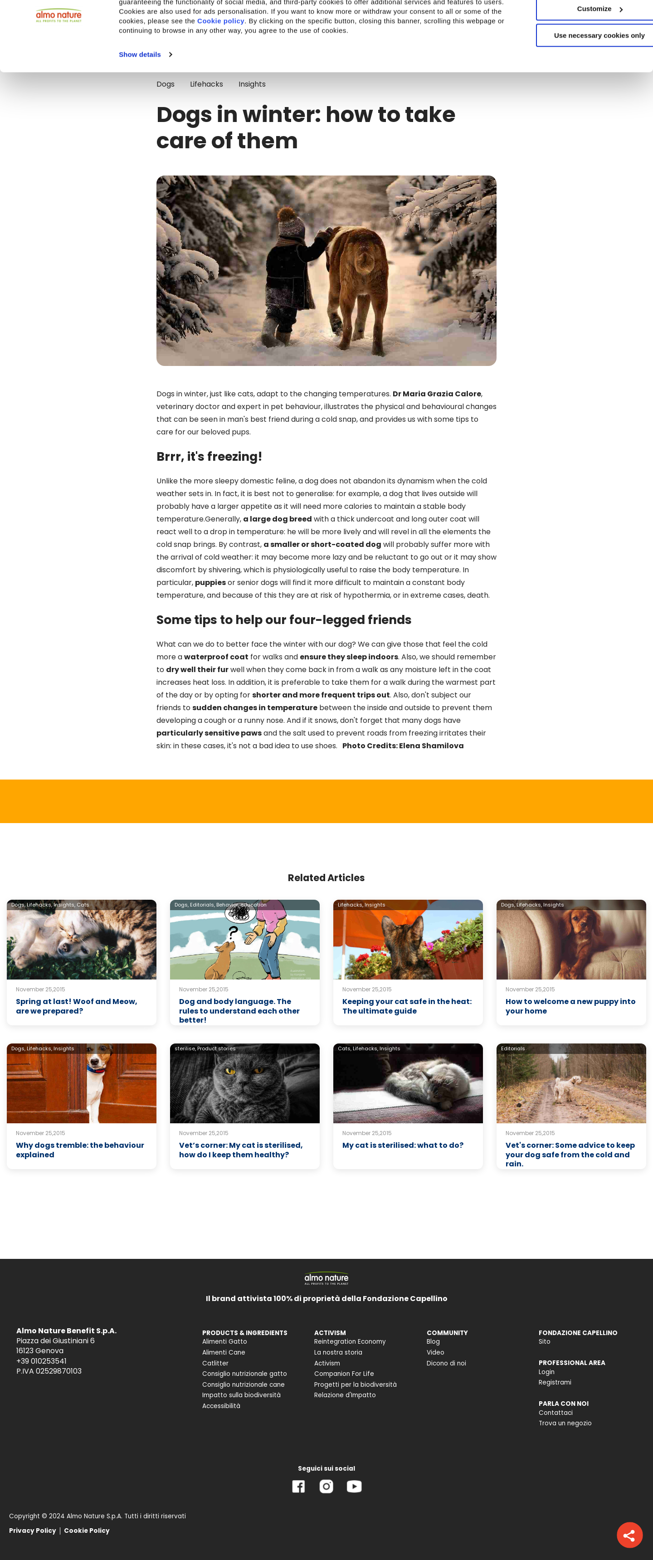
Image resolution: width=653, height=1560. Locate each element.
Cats (83, 904)
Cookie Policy (87, 1530)
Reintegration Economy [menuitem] (350, 1341)
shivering (224, 570)
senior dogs (257, 582)
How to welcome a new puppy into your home (571, 1006)
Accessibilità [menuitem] (221, 1406)
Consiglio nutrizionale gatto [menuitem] (244, 1374)
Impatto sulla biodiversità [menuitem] (241, 1395)
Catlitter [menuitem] (215, 1363)
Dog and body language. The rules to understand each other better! (239, 1011)
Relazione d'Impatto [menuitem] (345, 1395)
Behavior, (227, 904)
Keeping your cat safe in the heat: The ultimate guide (407, 1006)
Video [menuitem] (435, 1352)
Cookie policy (279, 61)
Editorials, (202, 904)
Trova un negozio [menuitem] (565, 1423)
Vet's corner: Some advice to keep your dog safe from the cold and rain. (570, 1155)
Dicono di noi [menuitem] (446, 1363)
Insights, (64, 904)
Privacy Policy (32, 1530)
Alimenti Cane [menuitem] (223, 1352)
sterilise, (185, 1048)
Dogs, (18, 904)
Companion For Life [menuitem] (344, 1374)
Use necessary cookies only (577, 76)
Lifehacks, (39, 904)
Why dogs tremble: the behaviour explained (80, 1150)
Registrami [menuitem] (555, 1382)
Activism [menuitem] (327, 1363)
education (253, 904)
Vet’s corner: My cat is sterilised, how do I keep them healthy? (241, 1150)
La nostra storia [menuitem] (338, 1352)
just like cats (231, 394)
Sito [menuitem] (545, 1341)
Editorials (513, 1048)
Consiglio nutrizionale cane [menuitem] (243, 1384)
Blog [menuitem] (433, 1341)
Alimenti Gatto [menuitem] (224, 1341)
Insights (375, 904)
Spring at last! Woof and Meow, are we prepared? (76, 1006)
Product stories (216, 1048)
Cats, (344, 1048)
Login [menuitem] (547, 1372)
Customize (577, 49)
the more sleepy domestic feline (237, 481)
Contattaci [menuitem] (556, 1413)
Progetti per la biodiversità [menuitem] (355, 1384)
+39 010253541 (41, 1361)
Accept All (577, 22)
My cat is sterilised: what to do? (402, 1145)
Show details (140, 94)
